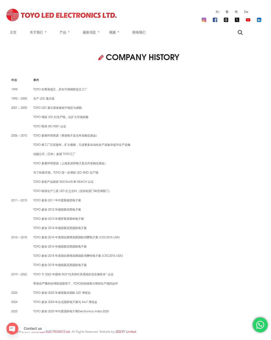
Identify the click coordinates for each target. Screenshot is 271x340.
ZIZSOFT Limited (126, 331)
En (217, 11)
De (246, 11)
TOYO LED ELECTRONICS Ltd (51, 331)
